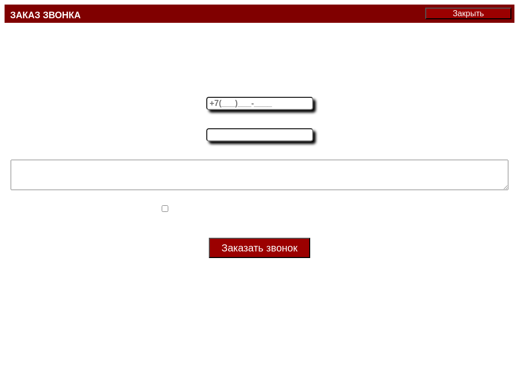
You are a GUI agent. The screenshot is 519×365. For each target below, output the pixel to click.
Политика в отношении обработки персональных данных (259, 228)
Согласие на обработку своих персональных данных (265, 215)
